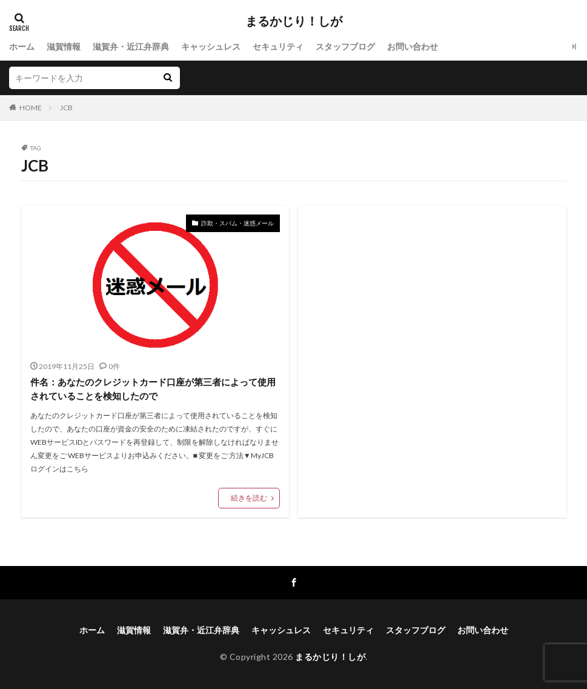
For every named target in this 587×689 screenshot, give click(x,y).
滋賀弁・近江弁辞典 (131, 46)
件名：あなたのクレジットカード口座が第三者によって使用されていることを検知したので (153, 388)
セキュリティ (278, 46)
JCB (66, 107)
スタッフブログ (345, 46)
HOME (30, 107)
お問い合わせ (412, 46)
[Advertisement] (432, 330)
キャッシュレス (210, 46)
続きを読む (249, 497)
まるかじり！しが (293, 21)
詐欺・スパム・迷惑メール (237, 223)
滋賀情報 (64, 46)
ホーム (22, 46)
